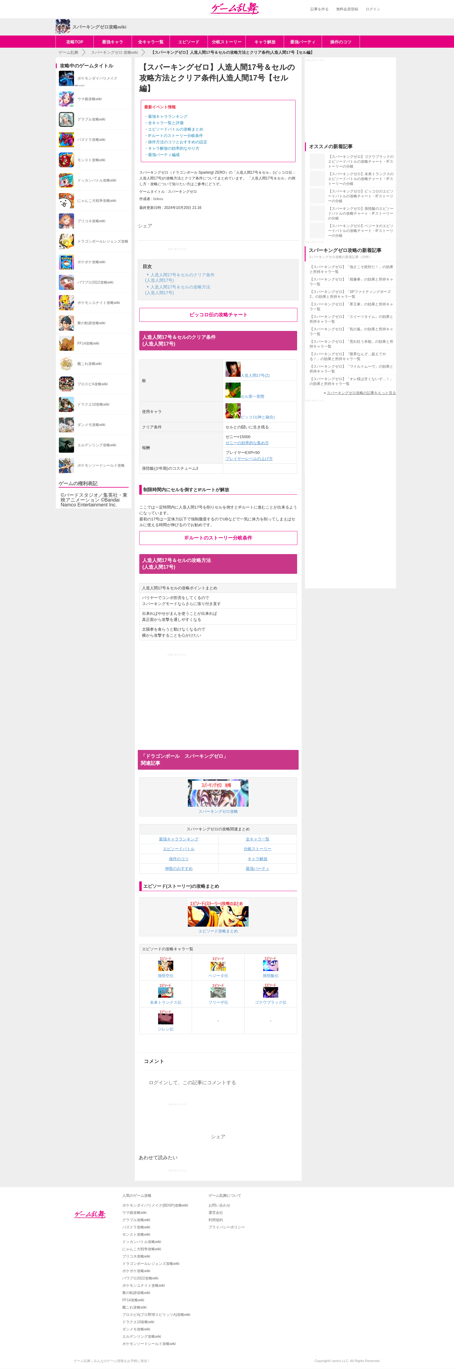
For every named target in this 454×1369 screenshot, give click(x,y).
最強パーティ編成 (164, 154)
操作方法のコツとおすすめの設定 (177, 142)
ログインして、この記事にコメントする (192, 1082)
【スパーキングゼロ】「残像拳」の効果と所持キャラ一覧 (351, 281)
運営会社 (215, 1213)
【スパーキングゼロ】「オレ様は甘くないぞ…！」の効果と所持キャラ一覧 (351, 381)
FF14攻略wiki (133, 1300)
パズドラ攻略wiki (136, 1227)
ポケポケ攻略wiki (136, 1271)
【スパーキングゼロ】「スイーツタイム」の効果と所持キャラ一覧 (351, 319)
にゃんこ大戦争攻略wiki (141, 1249)
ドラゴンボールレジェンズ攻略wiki (150, 1264)
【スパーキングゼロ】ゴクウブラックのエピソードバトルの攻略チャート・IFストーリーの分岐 (361, 162)
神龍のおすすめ (179, 868)
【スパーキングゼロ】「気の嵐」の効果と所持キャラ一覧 (351, 331)
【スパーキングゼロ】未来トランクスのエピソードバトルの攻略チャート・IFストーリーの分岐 (361, 179)
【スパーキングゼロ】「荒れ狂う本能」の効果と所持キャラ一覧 (351, 344)
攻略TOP (74, 41)
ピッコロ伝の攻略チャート (218, 314)
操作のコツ (340, 41)
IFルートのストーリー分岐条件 (175, 135)
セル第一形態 (244, 396)
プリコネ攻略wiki (136, 1256)
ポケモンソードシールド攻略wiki (149, 1344)
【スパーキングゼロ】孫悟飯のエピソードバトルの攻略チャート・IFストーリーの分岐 (361, 213)
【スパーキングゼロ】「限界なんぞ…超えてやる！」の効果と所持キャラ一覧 (348, 356)
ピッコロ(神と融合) (250, 417)
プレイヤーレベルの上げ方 (249, 458)
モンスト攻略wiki (136, 1234)
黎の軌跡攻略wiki (136, 1293)
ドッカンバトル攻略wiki (141, 1242)
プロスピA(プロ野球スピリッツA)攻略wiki (156, 1315)
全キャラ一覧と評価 (166, 123)
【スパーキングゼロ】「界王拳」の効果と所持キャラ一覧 (351, 306)
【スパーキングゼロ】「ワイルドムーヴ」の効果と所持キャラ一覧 (351, 368)
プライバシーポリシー (226, 1227)
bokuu (158, 199)
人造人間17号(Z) (247, 375)
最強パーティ (303, 41)
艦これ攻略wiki (134, 1307)
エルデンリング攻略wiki (141, 1336)
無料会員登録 (347, 9)
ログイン (373, 9)
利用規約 (215, 1220)
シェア (145, 225)
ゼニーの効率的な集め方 (247, 443)
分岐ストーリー (227, 41)
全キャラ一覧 (151, 41)
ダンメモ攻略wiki (136, 1329)
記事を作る (319, 9)
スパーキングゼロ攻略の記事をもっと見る (361, 393)
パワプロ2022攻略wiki (140, 1278)
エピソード (188, 41)
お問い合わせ (219, 1205)
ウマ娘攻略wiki (134, 1213)
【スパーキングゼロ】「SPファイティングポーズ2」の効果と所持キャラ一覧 (350, 294)
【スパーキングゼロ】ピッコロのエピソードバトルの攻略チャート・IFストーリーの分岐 (361, 196)
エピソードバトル (179, 848)
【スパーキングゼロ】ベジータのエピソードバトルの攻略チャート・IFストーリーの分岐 (361, 231)
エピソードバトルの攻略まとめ (175, 129)
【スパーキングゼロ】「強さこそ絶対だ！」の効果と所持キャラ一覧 (351, 269)
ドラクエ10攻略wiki (138, 1322)
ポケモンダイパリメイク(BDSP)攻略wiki (155, 1205)
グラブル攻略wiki (136, 1220)
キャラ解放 (265, 41)
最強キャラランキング (168, 116)
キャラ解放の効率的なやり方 (173, 148)
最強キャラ (112, 41)
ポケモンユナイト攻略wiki (143, 1285)
